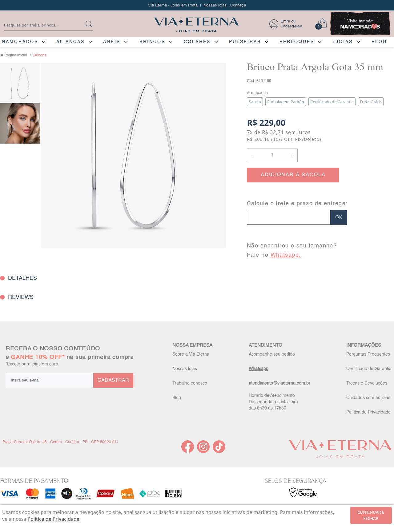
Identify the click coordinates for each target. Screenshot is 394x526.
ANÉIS (111, 42)
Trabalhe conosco (189, 383)
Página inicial (15, 55)
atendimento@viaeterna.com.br (279, 383)
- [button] (252, 155)
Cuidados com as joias (368, 398)
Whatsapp (258, 369)
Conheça (238, 5)
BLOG (379, 42)
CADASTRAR (113, 380)
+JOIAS (342, 42)
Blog (176, 398)
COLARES (197, 42)
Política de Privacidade (368, 412)
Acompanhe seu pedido (272, 354)
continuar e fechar (370, 515)
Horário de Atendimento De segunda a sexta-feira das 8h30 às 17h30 (273, 401)
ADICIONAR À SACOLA (293, 175)
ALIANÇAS (70, 42)
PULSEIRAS (245, 42)
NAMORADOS (20, 42)
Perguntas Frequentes (368, 354)
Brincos (40, 55)
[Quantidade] (272, 155)
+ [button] (292, 154)
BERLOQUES (296, 42)
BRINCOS (152, 42)
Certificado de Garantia (369, 369)
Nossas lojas (184, 369)
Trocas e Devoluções (366, 383)
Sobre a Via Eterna (190, 354)
